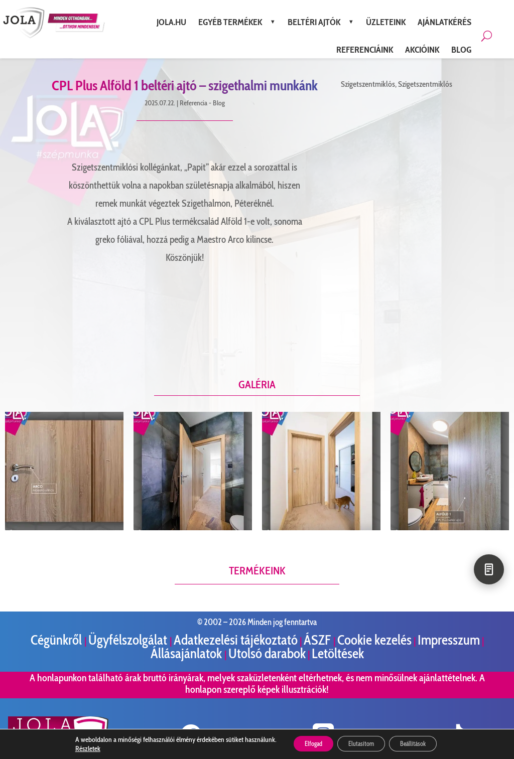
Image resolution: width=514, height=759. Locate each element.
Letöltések (338, 653)
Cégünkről (57, 640)
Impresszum (449, 640)
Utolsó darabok (267, 653)
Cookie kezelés (374, 640)
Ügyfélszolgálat (129, 640)
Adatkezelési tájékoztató (236, 640)
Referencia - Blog (202, 102)
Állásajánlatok (187, 653)
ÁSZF (318, 640)
